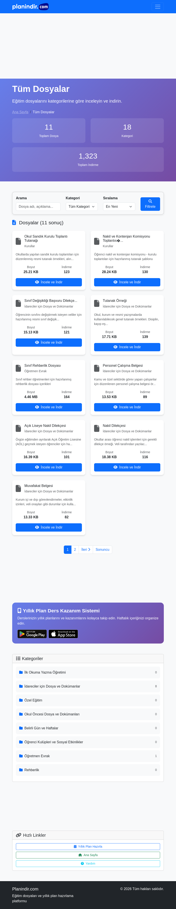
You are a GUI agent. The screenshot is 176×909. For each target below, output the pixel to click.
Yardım (88, 863)
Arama (21, 198)
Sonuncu (102, 549)
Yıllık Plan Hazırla (88, 846)
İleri (85, 549)
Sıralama (110, 198)
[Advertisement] (88, 45)
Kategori (73, 198)
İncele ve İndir (49, 282)
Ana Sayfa (20, 112)
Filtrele (150, 203)
